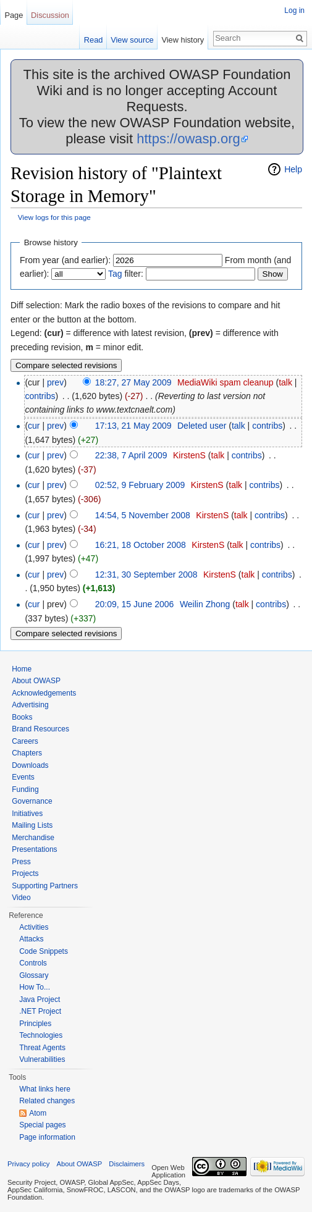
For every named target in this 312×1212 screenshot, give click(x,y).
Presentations (34, 849)
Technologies (40, 1035)
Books (22, 717)
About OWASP (36, 680)
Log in (294, 10)
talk (285, 382)
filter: (125, 274)
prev (55, 382)
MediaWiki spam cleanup (225, 382)
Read (93, 39)
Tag (115, 274)
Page (13, 15)
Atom (37, 1113)
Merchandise (33, 837)
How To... (34, 987)
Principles (35, 1023)
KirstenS (189, 455)
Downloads (30, 765)
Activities (33, 927)
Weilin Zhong (205, 604)
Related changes (47, 1100)
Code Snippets (43, 951)
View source (132, 39)
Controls (33, 963)
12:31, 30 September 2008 (146, 574)
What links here (44, 1089)
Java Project (39, 999)
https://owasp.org (188, 138)
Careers (25, 741)
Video (21, 897)
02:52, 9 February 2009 (140, 485)
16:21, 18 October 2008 (140, 545)
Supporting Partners (45, 886)
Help (293, 169)
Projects (25, 873)
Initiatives (27, 813)
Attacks (31, 939)
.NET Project (40, 1011)
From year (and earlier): (65, 260)
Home (22, 669)
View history (182, 39)
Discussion (50, 15)
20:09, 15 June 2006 (134, 604)
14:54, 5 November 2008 (142, 515)
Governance (32, 801)
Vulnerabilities (42, 1059)
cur (34, 426)
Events (23, 777)
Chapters (27, 753)
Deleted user (201, 426)
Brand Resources (40, 729)
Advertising (30, 705)
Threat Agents (42, 1047)
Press (21, 861)
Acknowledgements (44, 693)
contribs (40, 396)
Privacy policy (28, 1164)
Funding (25, 789)
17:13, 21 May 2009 (133, 426)
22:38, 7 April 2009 (131, 455)
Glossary (33, 975)
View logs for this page (54, 217)
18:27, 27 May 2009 (133, 382)
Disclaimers (127, 1164)
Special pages (42, 1125)
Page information (47, 1137)
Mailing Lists (32, 825)
